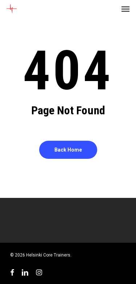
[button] (125, 8)
